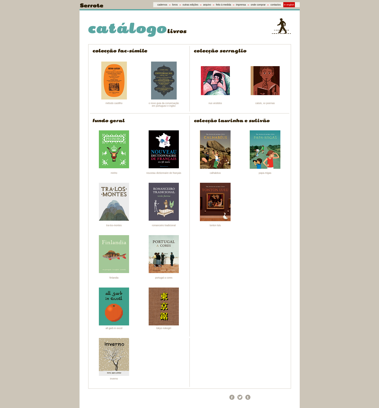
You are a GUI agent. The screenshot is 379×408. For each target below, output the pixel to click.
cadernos (162, 4)
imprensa (241, 4)
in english (289, 4)
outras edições (190, 4)
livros (175, 4)
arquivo (207, 4)
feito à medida (223, 4)
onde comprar (258, 4)
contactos (275, 4)
